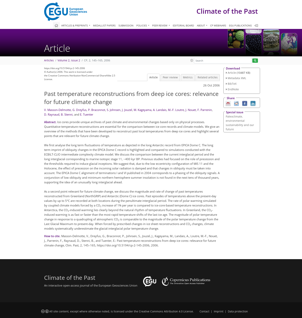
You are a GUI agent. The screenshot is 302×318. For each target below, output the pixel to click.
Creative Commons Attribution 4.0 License (166, 311)
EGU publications (240, 25)
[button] (191, 60)
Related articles (208, 77)
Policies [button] (142, 25)
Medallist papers (104, 25)
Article (153, 77)
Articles (49, 60)
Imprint (218, 311)
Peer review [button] (160, 25)
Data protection (238, 311)
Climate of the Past (227, 11)
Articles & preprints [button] (74, 25)
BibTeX (232, 83)
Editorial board (183, 25)
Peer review (170, 77)
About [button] (201, 25)
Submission (125, 25)
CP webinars (218, 25)
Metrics (188, 77)
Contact (204, 311)
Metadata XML (237, 78)
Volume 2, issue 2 (69, 60)
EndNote (233, 89)
